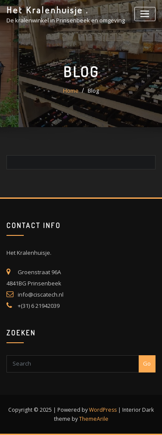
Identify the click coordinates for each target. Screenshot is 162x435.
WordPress (103, 409)
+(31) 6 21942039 (39, 306)
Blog (93, 90)
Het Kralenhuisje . (47, 10)
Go (147, 363)
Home (71, 90)
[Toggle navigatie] (145, 14)
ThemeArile (93, 418)
